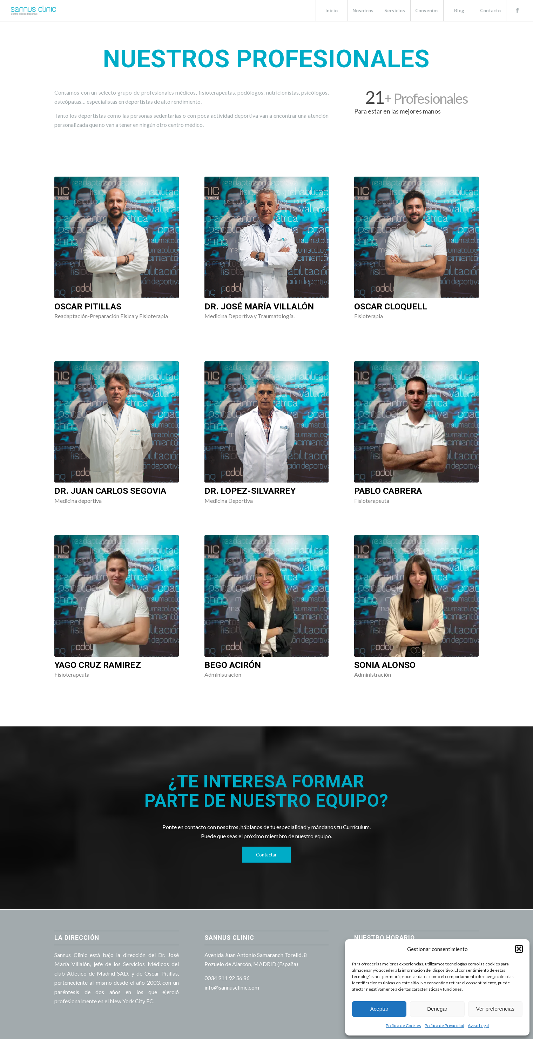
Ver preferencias (495, 1009)
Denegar (437, 1009)
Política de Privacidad (444, 1025)
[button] (518, 948)
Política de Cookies (403, 1025)
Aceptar (379, 1009)
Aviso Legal (478, 1025)
